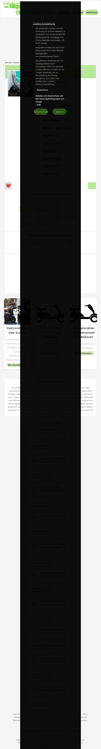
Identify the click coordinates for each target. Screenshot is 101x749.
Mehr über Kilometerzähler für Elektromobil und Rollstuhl (84, 353)
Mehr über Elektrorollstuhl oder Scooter (17, 365)
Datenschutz (42, 90)
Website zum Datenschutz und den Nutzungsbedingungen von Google (50, 99)
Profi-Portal (91, 12)
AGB (39, 104)
